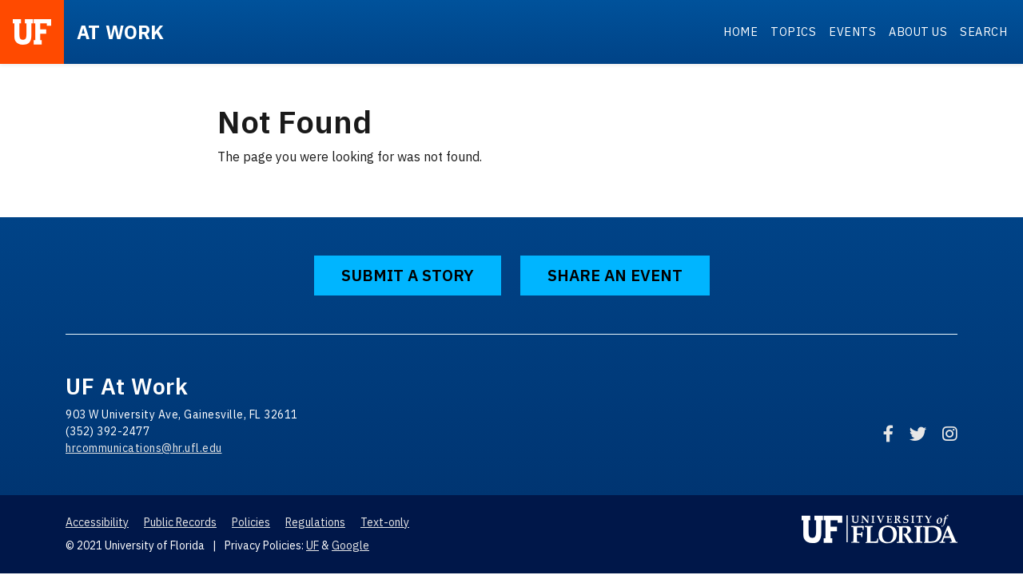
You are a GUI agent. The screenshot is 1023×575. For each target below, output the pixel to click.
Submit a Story (407, 275)
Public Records (180, 522)
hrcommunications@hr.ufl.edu (144, 448)
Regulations (315, 522)
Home (740, 31)
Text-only (384, 522)
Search (983, 31)
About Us (918, 31)
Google (350, 545)
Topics (793, 31)
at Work (121, 32)
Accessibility (97, 522)
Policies (251, 522)
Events (852, 31)
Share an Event (615, 275)
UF (312, 545)
